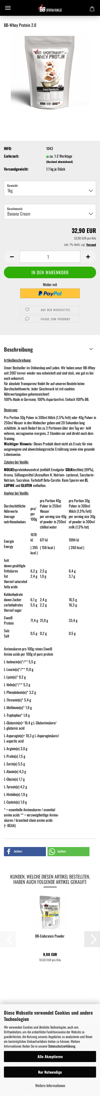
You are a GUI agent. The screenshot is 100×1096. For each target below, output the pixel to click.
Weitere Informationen (50, 1085)
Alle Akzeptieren (50, 1056)
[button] (12, 257)
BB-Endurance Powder (50, 936)
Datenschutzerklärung (61, 1046)
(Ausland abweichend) (59, 162)
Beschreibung (18, 349)
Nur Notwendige (50, 1072)
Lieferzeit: (11, 156)
